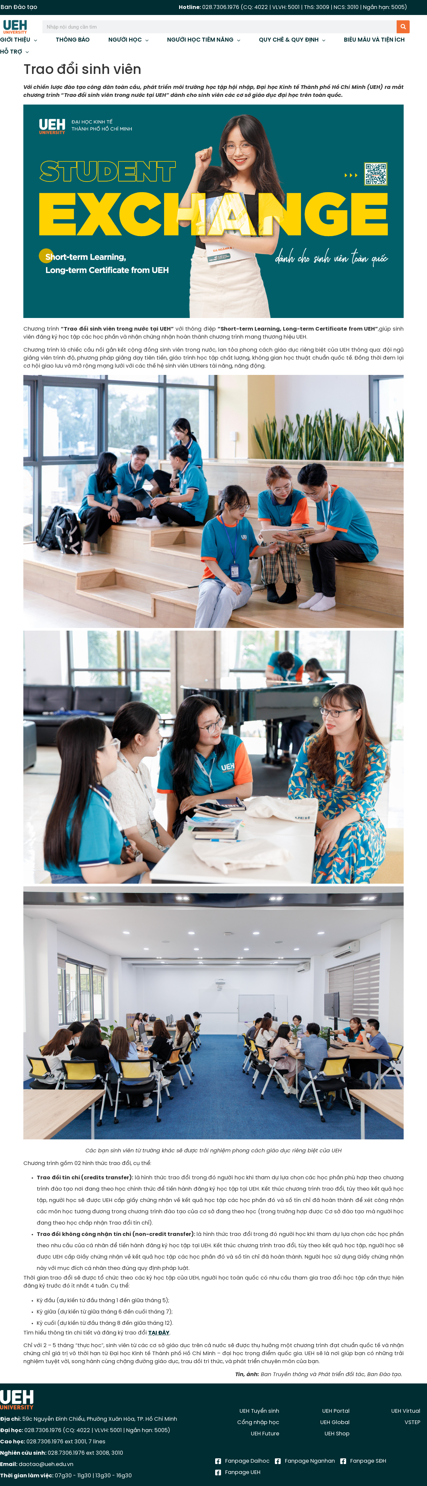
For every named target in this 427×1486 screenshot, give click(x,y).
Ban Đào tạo (19, 7)
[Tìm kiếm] (403, 26)
